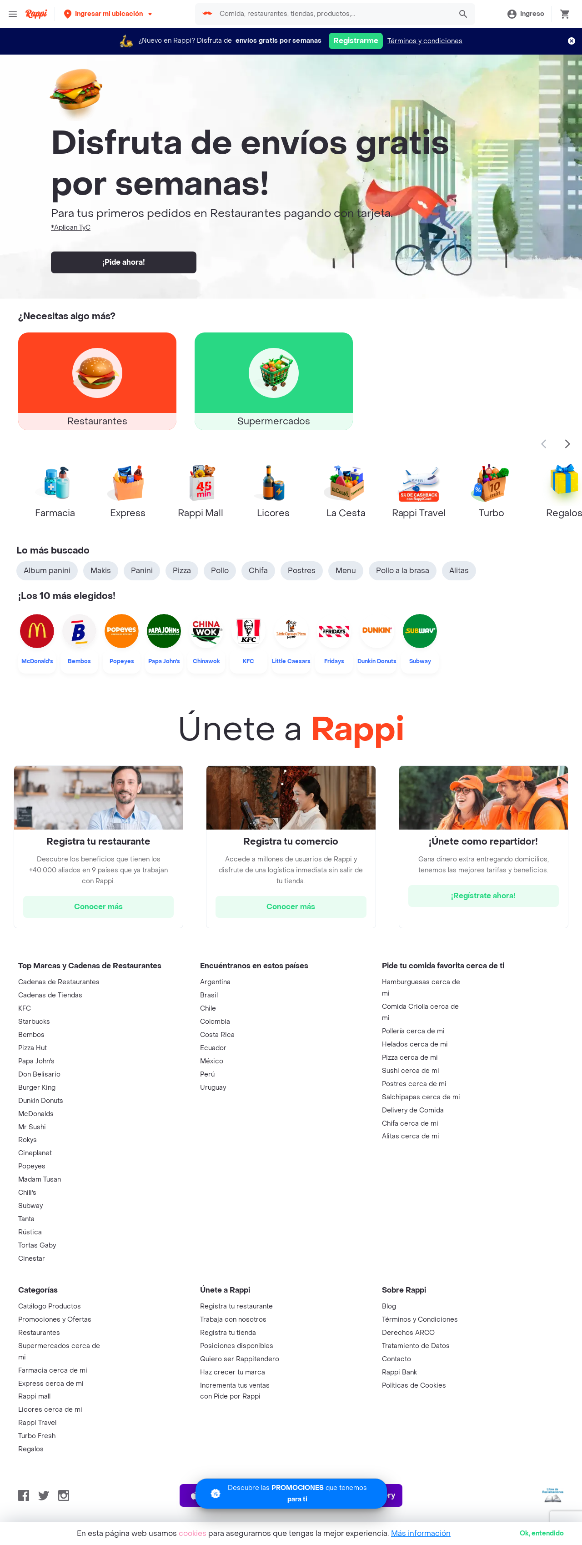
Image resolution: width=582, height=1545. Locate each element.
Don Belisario (39, 1074)
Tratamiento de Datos (416, 1346)
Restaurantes (39, 1333)
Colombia (215, 1021)
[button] (109, 14)
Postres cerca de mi (414, 1084)
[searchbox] (333, 14)
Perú (207, 1074)
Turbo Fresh (36, 1436)
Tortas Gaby (37, 1245)
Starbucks (34, 1021)
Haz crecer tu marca (232, 1372)
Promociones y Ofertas (54, 1319)
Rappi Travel (37, 1423)
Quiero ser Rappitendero (239, 1359)
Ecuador (213, 1048)
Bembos (31, 1035)
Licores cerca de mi (50, 1409)
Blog (389, 1306)
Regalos (31, 1449)
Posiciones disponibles (236, 1346)
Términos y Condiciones (420, 1319)
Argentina (215, 982)
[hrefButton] (98, 907)
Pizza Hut (32, 1048)
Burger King (36, 1087)
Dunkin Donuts (40, 1101)
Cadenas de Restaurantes (59, 982)
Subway (30, 1206)
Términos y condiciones (424, 41)
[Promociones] (291, 1494)
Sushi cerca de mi (410, 1071)
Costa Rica (217, 1035)
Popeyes (31, 1166)
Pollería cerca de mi (413, 1031)
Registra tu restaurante (236, 1306)
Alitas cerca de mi (410, 1136)
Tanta (26, 1219)
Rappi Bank (399, 1372)
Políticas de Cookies (414, 1385)
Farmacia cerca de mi (52, 1370)
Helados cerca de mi (415, 1044)
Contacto (396, 1359)
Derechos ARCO (408, 1333)
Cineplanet (35, 1153)
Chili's (27, 1192)
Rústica (30, 1232)
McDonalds (36, 1114)
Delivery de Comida (413, 1110)
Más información (421, 1533)
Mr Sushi (32, 1127)
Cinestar (31, 1258)
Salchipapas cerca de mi (421, 1097)
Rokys (27, 1140)
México (211, 1061)
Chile (208, 1008)
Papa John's (36, 1061)
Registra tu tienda (228, 1333)
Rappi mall (34, 1396)
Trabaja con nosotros (233, 1319)
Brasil (209, 995)
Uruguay (213, 1087)
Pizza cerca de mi (410, 1057)
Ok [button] (542, 1533)
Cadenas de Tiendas (50, 995)
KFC (24, 1008)
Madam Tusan (39, 1179)
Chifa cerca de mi (410, 1123)
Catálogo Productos (49, 1306)
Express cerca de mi (51, 1383)
